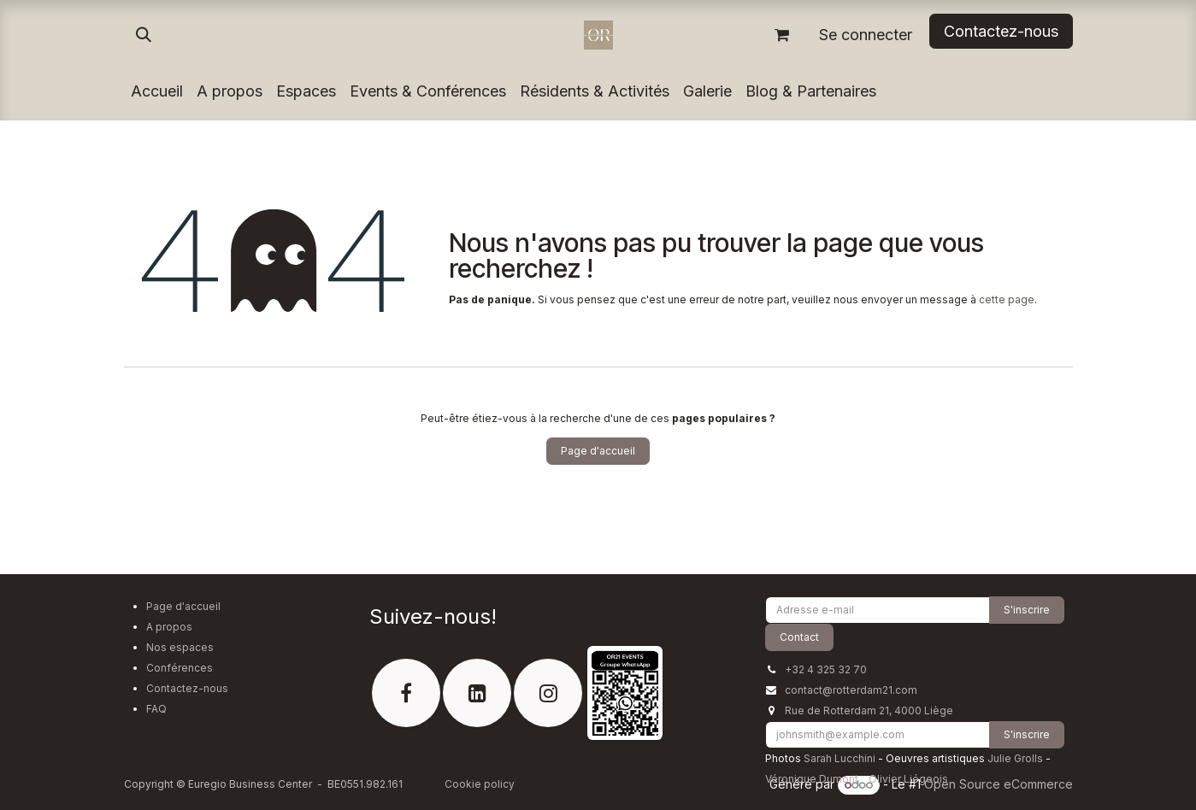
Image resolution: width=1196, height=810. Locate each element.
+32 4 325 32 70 (826, 669)
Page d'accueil (598, 450)
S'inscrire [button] (1027, 609)
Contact (799, 637)
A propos (169, 626)
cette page (1006, 299)
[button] (143, 35)
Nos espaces (180, 647)
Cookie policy (480, 784)
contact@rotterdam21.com (851, 690)
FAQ (156, 708)
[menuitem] (157, 91)
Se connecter (865, 35)
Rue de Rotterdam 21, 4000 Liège (869, 710)
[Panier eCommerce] (782, 35)
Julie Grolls (1015, 758)
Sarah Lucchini (839, 758)
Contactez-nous (187, 688)
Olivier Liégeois (908, 778)
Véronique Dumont (811, 778)
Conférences (179, 667)
